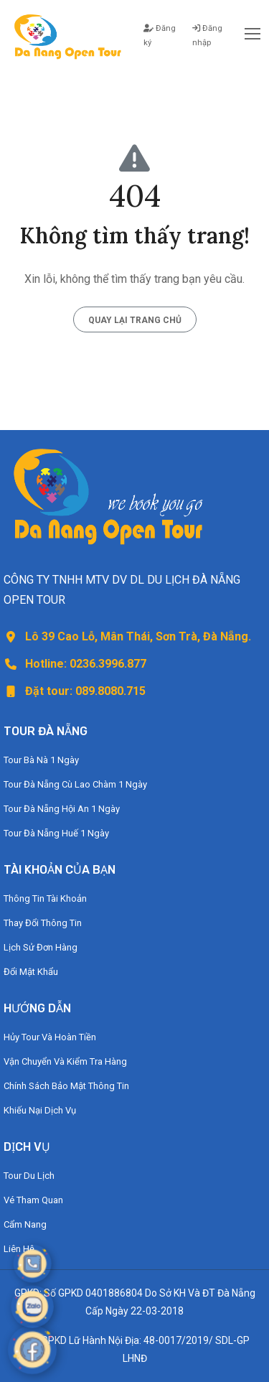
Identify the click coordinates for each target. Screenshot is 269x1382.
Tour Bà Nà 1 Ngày (41, 760)
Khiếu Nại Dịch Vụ (40, 1110)
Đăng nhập (207, 35)
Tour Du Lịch (29, 1175)
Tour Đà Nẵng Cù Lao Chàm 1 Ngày (75, 784)
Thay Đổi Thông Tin (43, 923)
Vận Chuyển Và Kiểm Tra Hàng (65, 1061)
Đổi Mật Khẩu (31, 971)
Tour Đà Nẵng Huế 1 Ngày (56, 833)
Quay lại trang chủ (134, 320)
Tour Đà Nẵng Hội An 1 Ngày (62, 808)
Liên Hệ (19, 1248)
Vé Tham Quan (33, 1200)
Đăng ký (159, 35)
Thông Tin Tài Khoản (45, 898)
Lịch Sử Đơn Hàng (40, 947)
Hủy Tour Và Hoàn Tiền (50, 1037)
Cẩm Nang (25, 1224)
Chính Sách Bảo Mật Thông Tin (66, 1085)
